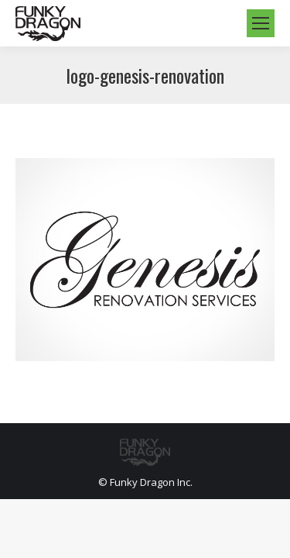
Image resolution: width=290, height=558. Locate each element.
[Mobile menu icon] (261, 23)
